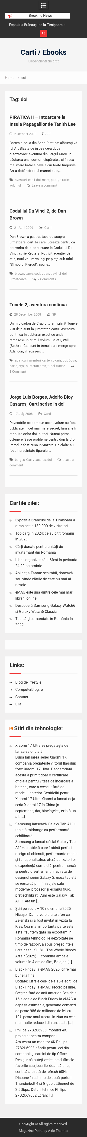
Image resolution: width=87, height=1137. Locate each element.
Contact (21, 697)
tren (43, 366)
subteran (32, 366)
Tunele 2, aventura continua (38, 304)
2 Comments (47, 279)
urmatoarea (18, 279)
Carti (47, 227)
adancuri (21, 360)
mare (45, 180)
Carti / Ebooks (44, 52)
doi (38, 180)
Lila (18, 704)
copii (31, 180)
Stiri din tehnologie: (38, 728)
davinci (56, 273)
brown (19, 273)
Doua (72, 360)
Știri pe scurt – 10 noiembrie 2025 (43, 908)
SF (49, 134)
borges (20, 460)
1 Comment (18, 371)
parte (13, 366)
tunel (51, 366)
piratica (65, 180)
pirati (54, 180)
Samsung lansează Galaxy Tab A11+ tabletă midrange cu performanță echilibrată (45, 830)
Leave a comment (44, 185)
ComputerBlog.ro (29, 689)
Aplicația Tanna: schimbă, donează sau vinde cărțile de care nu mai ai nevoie (44, 579)
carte (29, 273)
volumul (15, 185)
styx (22, 366)
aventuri (21, 180)
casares (40, 460)
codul (38, 273)
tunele (60, 366)
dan (46, 273)
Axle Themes (58, 1131)
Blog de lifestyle (28, 682)
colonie (56, 360)
